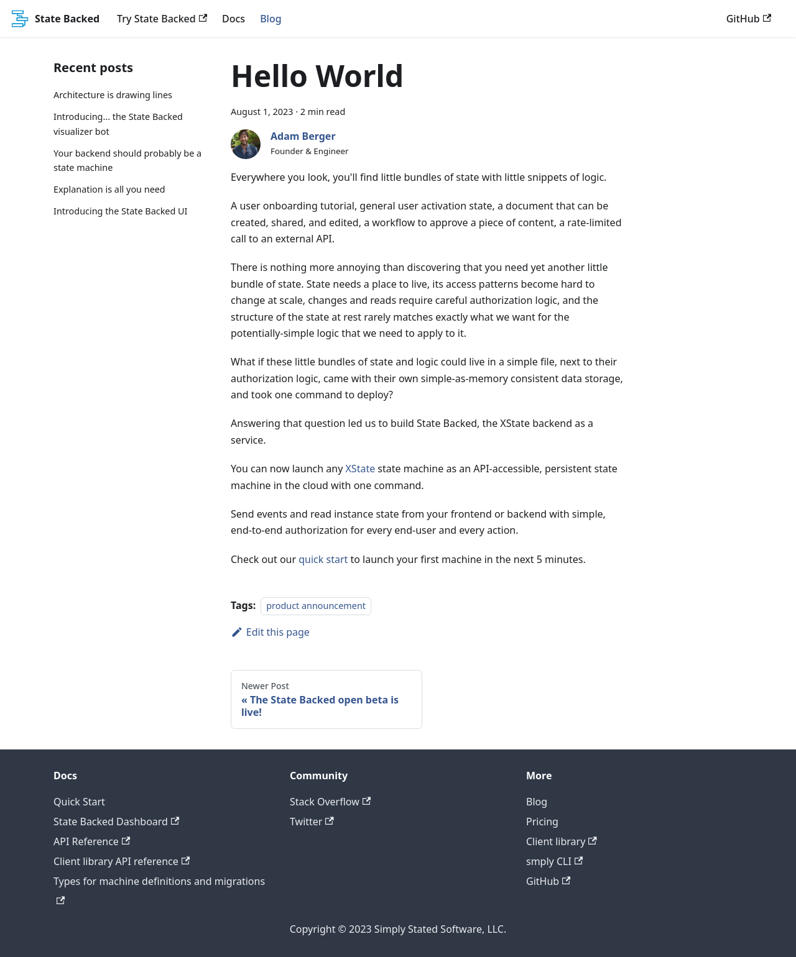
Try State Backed (162, 18)
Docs (233, 18)
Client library (561, 841)
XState (360, 468)
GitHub (748, 18)
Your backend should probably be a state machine (127, 160)
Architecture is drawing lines (112, 95)
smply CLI (554, 861)
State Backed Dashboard (116, 821)
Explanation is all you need (109, 189)
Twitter (312, 821)
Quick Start (79, 801)
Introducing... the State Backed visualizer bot (118, 124)
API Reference (91, 841)
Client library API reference (121, 861)
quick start (323, 559)
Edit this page (270, 632)
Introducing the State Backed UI (120, 211)
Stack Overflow (330, 801)
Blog (270, 18)
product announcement (316, 605)
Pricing (542, 821)
